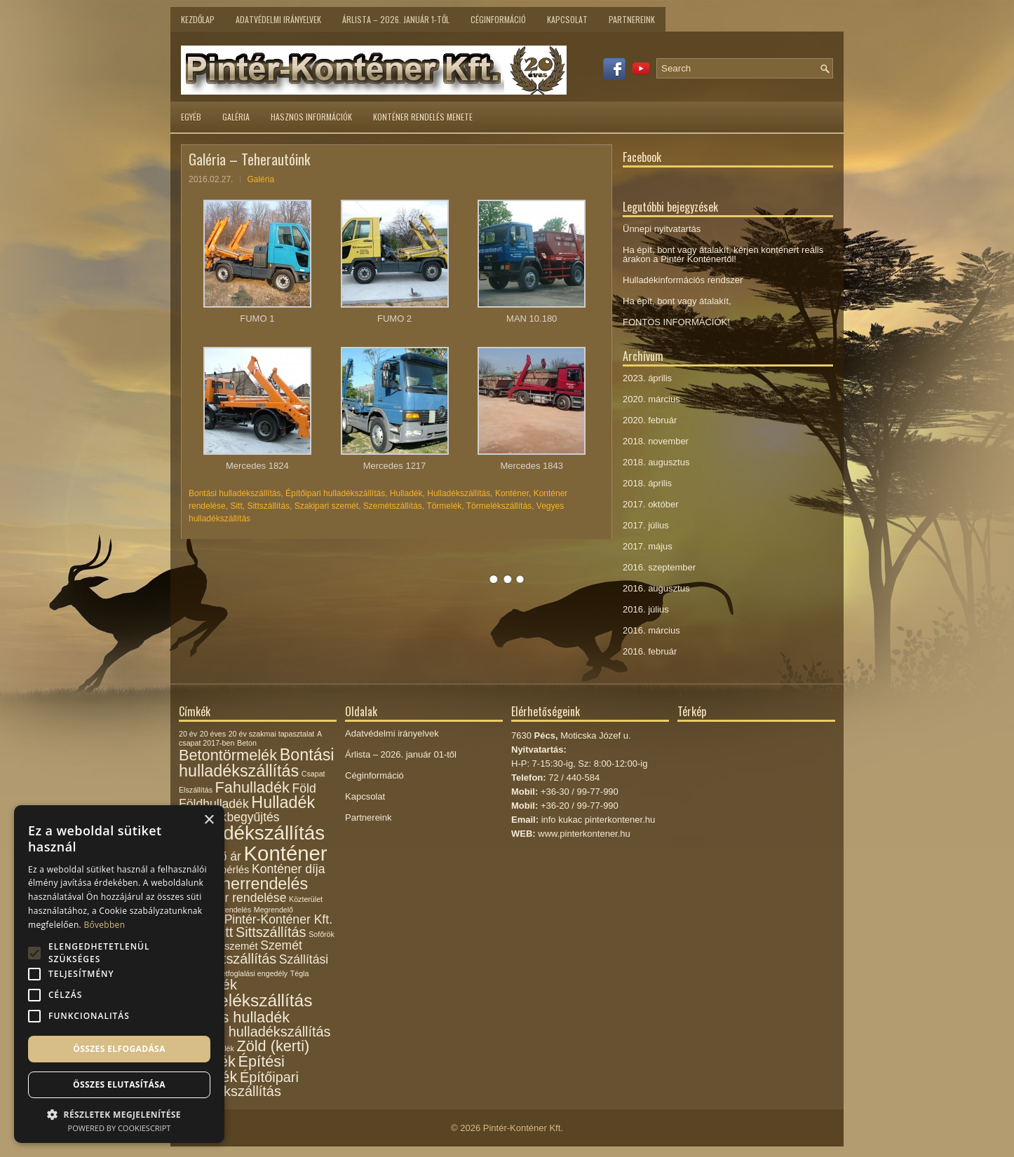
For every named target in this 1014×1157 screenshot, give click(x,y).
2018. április (647, 483)
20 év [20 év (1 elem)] (188, 734)
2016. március (651, 630)
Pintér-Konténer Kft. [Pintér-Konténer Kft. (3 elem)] (278, 919)
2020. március (651, 399)
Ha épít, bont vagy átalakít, (677, 301)
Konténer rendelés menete (423, 117)
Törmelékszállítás (499, 506)
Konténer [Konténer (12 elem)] (285, 853)
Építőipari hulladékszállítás (335, 493)
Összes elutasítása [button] (119, 1084)
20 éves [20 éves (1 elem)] (213, 734)
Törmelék (443, 506)
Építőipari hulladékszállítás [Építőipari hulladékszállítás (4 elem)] (239, 1084)
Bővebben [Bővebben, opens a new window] (104, 925)
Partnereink (632, 19)
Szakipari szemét (326, 506)
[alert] (119, 974)
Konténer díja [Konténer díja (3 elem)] (288, 869)
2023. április (647, 378)
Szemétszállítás (392, 506)
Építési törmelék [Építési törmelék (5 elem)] (232, 1069)
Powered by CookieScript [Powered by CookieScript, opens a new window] (119, 1128)
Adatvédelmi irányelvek (278, 19)
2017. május (647, 546)
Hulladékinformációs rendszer (683, 280)
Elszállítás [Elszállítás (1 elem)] (195, 790)
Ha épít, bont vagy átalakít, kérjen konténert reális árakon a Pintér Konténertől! (723, 254)
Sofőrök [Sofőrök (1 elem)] (321, 934)
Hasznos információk (311, 117)
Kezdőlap (198, 19)
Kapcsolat (567, 19)
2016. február (650, 651)
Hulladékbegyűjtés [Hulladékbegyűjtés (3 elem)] (229, 817)
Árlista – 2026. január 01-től (401, 754)
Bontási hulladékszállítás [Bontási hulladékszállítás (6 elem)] (256, 763)
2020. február (650, 420)
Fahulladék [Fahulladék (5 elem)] (252, 787)
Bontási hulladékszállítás (234, 493)
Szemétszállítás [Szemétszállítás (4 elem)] (227, 958)
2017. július (646, 525)
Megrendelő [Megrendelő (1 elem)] (273, 909)
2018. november (656, 441)
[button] (119, 1113)
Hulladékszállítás (458, 493)
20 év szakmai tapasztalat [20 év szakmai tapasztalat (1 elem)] (272, 734)
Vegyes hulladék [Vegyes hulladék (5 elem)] (234, 1017)
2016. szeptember (659, 567)
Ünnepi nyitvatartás (662, 229)
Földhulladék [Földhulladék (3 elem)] (214, 804)
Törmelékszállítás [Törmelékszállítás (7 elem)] (245, 1000)
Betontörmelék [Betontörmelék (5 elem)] (228, 755)
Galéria (236, 117)
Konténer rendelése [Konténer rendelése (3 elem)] (232, 898)
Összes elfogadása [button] (119, 1049)
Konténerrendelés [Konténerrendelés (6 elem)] (243, 884)
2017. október (651, 504)
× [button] (208, 820)
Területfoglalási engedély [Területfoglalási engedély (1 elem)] (246, 973)
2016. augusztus (656, 588)
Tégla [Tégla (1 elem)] (299, 973)
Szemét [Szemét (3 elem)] (281, 945)
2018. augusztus (656, 462)
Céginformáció (498, 19)
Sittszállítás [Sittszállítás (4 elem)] (271, 932)
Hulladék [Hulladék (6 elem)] (283, 802)
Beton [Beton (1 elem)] (247, 743)
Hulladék (406, 493)
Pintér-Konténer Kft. (523, 1128)
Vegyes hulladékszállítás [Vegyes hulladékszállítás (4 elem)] (255, 1031)
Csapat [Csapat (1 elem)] (313, 773)
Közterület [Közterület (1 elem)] (306, 899)
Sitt (236, 506)
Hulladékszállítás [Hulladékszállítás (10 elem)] (252, 833)
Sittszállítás (268, 506)
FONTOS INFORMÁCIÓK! (676, 322)
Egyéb (191, 117)
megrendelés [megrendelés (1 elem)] (230, 909)
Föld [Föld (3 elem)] (304, 788)
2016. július (646, 609)
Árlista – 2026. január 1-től (395, 19)
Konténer (512, 493)
